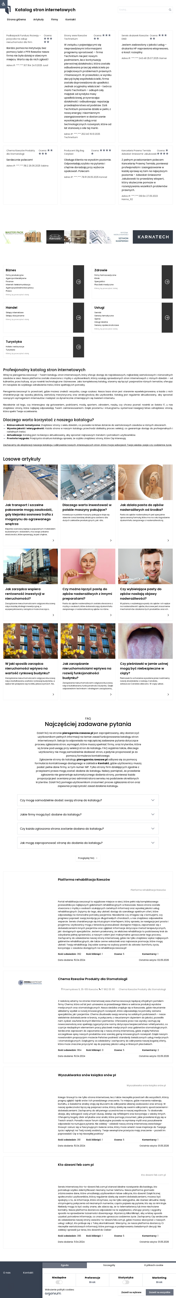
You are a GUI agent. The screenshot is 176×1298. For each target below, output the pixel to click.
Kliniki (97, 278)
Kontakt (71, 19)
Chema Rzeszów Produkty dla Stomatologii (20, 152)
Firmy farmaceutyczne (105, 275)
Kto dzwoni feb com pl (76, 1164)
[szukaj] (145, 10)
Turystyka (14, 341)
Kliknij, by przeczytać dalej (17, 294)
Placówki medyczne (103, 284)
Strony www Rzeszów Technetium (75, 37)
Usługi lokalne (101, 322)
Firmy (54, 19)
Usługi (99, 307)
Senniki (97, 312)
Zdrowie (100, 270)
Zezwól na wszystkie (159, 1292)
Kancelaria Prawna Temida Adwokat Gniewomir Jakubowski (139, 152)
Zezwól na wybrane (131, 1292)
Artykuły (38, 19)
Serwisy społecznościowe (106, 325)
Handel (11, 307)
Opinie (97, 318)
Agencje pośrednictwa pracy (20, 287)
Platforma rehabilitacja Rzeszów (84, 879)
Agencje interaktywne (16, 278)
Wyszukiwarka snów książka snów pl (87, 1075)
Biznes (11, 270)
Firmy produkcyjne (14, 275)
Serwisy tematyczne (104, 315)
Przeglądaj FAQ (88, 848)
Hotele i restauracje (15, 346)
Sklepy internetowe (14, 312)
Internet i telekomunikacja (18, 284)
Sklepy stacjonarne (15, 315)
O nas (7, 1272)
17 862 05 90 (108, 989)
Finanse (9, 281)
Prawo (9, 291)
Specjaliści (99, 281)
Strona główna (16, 19)
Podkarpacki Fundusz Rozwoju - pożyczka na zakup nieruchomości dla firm (23, 39)
